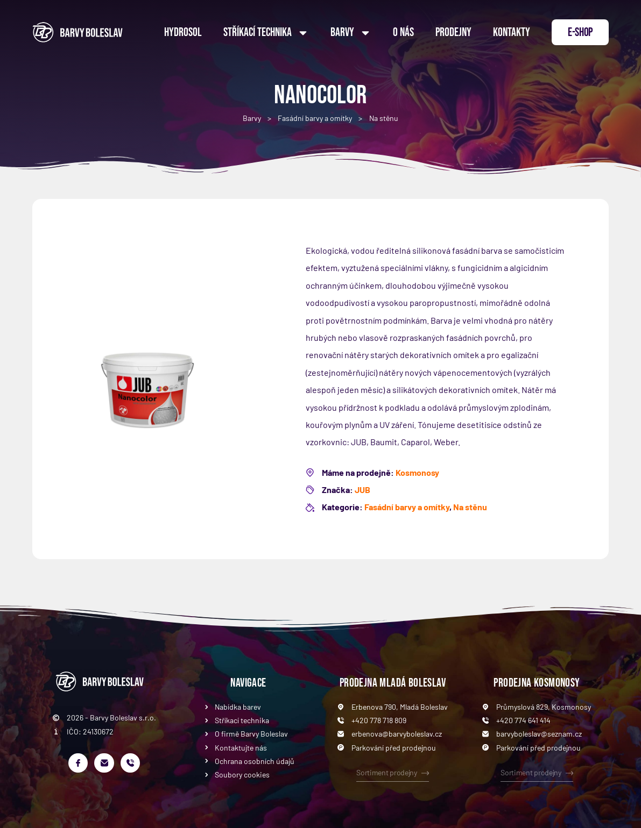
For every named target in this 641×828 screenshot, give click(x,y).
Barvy (350, 33)
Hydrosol (183, 32)
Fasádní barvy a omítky (315, 118)
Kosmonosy (417, 472)
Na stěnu (383, 118)
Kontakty (511, 32)
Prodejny (453, 32)
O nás (403, 32)
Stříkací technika (266, 33)
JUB (362, 489)
